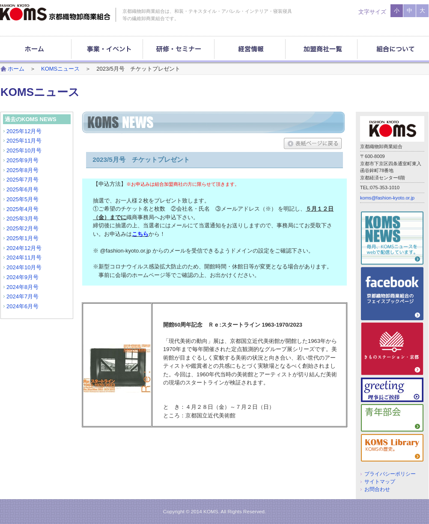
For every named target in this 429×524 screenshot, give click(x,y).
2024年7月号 (22, 296)
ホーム (16, 69)
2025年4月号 (22, 209)
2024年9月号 (22, 277)
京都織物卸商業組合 (55, 12)
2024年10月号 (24, 267)
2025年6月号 (22, 189)
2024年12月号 (24, 248)
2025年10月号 (24, 150)
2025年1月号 (22, 238)
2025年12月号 (24, 131)
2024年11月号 (24, 257)
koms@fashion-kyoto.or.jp (387, 197)
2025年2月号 (22, 228)
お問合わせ (377, 489)
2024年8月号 (22, 287)
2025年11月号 (24, 140)
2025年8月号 (22, 170)
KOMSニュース (60, 69)
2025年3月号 (22, 218)
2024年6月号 (22, 306)
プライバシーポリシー (390, 473)
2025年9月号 (22, 160)
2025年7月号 (22, 179)
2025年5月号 (22, 199)
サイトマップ (379, 481)
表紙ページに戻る (313, 143)
